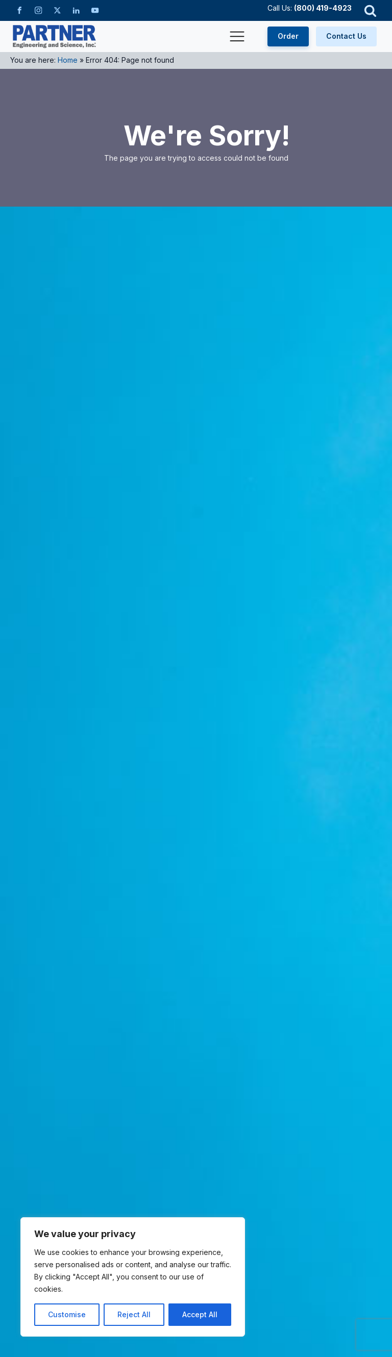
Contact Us (346, 36)
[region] (132, 1277)
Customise (67, 1314)
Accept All (199, 1314)
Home (68, 60)
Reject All (134, 1314)
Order (288, 36)
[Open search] (370, 10)
